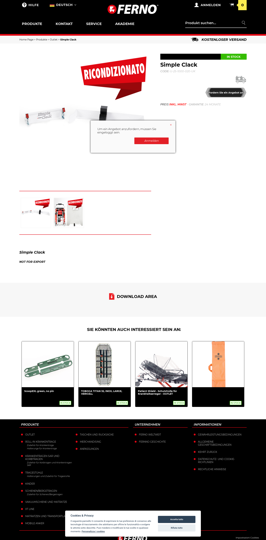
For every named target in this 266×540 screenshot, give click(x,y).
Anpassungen (89, 448)
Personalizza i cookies (93, 531)
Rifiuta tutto (177, 528)
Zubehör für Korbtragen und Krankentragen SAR (49, 463)
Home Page (26, 39)
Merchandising (90, 441)
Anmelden (151, 140)
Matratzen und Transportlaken (47, 516)
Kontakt (64, 24)
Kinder (30, 483)
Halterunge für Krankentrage (42, 448)
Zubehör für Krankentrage (40, 445)
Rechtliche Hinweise (212, 469)
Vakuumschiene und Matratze (46, 501)
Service (94, 24)
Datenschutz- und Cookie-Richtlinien (216, 461)
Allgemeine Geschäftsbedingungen (214, 443)
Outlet (54, 39)
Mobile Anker (34, 523)
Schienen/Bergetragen (41, 490)
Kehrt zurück (207, 451)
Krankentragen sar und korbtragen (42, 458)
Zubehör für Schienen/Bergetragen (45, 494)
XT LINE (29, 509)
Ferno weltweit (150, 434)
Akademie (124, 24)
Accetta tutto (176, 519)
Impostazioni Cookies (247, 537)
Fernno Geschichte (152, 441)
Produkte (32, 24)
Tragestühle (34, 472)
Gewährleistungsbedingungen (219, 434)
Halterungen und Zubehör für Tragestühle (48, 476)
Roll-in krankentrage (40, 441)
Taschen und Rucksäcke (97, 434)
